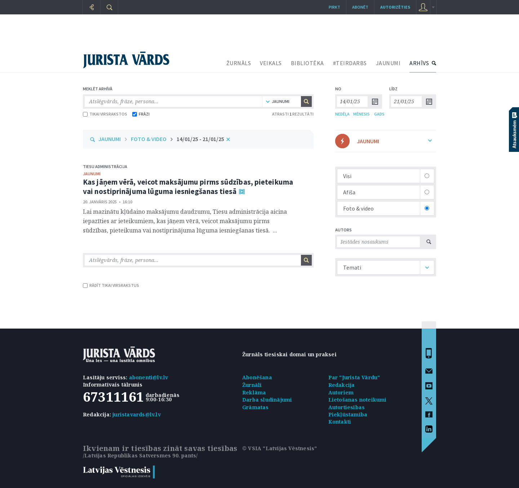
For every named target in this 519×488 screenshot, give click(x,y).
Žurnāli (252, 384)
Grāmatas (255, 407)
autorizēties (395, 7)
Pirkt (334, 7)
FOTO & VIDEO (149, 139)
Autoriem (341, 392)
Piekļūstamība (348, 414)
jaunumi (92, 173)
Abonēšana (257, 377)
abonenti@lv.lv (148, 377)
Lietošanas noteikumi (357, 399)
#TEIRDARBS (350, 63)
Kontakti (339, 421)
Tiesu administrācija (105, 166)
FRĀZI (141, 114)
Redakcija (341, 384)
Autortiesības (346, 407)
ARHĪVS (419, 63)
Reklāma (254, 392)
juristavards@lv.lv (136, 414)
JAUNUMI (388, 63)
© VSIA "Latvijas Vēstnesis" (279, 448)
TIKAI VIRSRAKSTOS (105, 114)
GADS (379, 114)
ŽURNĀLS (238, 63)
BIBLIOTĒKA (307, 63)
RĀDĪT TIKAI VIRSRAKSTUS (111, 285)
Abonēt (360, 7)
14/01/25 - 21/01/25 (200, 139)
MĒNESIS (361, 114)
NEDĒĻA (342, 114)
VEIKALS (271, 63)
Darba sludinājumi (267, 399)
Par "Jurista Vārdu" (354, 377)
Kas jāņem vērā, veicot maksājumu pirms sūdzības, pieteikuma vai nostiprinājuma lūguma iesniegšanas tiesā (188, 186)
